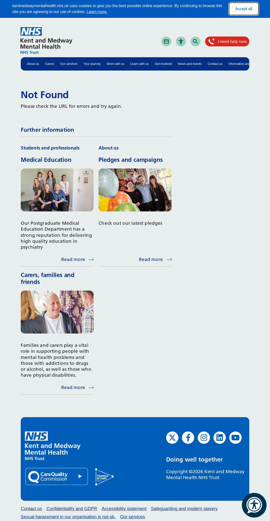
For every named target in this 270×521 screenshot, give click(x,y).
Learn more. (97, 12)
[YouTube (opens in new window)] (235, 437)
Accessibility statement (123, 508)
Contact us (215, 64)
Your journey (92, 64)
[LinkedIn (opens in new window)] (219, 437)
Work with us (115, 64)
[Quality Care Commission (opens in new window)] (57, 476)
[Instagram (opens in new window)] (204, 437)
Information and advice (244, 64)
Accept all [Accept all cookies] (243, 9)
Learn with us (139, 64)
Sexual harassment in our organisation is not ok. (68, 516)
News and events (190, 64)
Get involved (163, 64)
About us (33, 64)
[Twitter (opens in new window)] (172, 437)
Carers (49, 64)
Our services (69, 64)
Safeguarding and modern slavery (184, 508)
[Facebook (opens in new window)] (188, 437)
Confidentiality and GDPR (71, 508)
